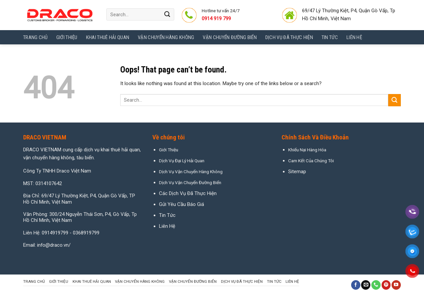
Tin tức (330, 37)
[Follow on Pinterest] (386, 285)
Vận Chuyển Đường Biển (229, 37)
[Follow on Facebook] (355, 285)
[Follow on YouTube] (396, 285)
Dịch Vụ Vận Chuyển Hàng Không (191, 171)
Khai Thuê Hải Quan (107, 37)
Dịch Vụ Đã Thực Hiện (289, 37)
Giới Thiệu (67, 37)
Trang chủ (35, 37)
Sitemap (297, 172)
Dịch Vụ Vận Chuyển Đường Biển (190, 182)
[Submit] (167, 14)
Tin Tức (167, 215)
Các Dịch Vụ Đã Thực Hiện (188, 193)
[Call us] (376, 285)
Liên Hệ (167, 226)
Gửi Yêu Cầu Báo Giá (181, 204)
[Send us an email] (365, 285)
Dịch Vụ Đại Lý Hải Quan (181, 160)
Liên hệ (354, 37)
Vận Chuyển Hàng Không (166, 37)
